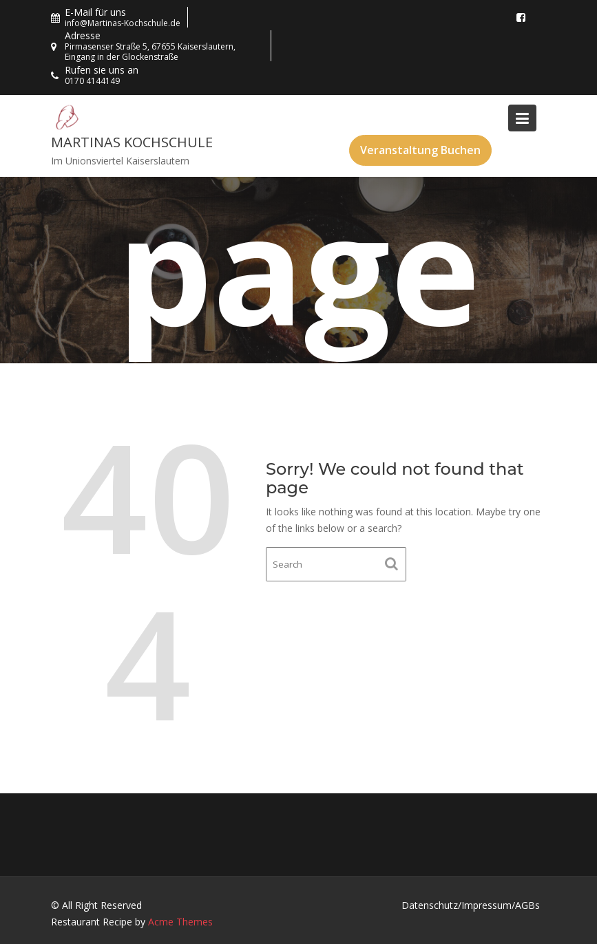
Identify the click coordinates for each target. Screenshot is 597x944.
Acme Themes (180, 921)
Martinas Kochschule (132, 142)
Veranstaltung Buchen (420, 150)
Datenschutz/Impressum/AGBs (470, 905)
